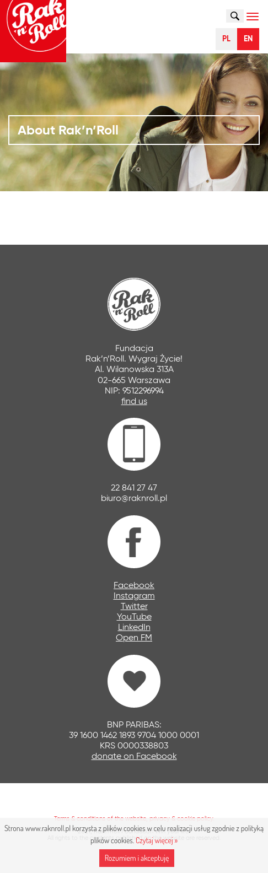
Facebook (134, 585)
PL (226, 39)
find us (134, 401)
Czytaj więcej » (157, 840)
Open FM (134, 637)
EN (248, 39)
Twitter (134, 606)
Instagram (134, 595)
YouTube (134, 616)
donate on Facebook (134, 756)
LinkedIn (134, 627)
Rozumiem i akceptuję (137, 858)
